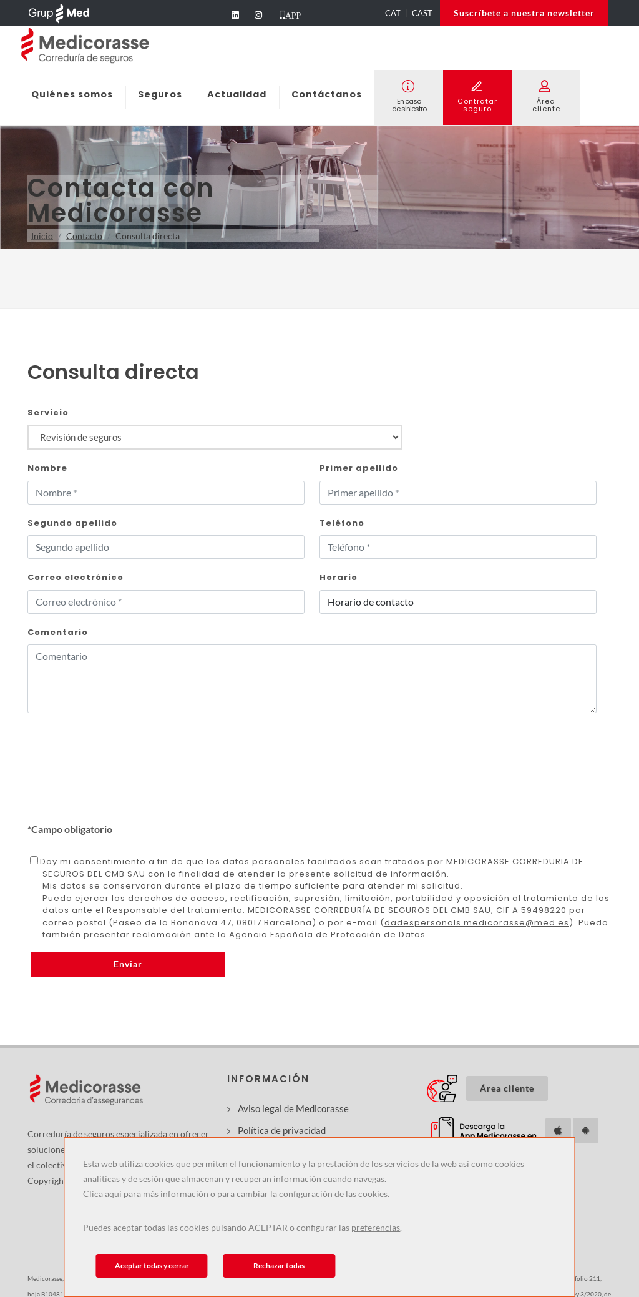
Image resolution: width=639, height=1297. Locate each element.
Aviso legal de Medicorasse (293, 1108)
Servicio (48, 412)
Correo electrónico (75, 577)
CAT (393, 13)
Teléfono (342, 523)
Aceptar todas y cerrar (152, 1265)
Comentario (57, 632)
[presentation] (122, 797)
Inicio (42, 235)
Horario (339, 577)
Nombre (47, 468)
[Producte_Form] (214, 437)
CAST (422, 13)
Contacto (84, 235)
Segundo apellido (72, 523)
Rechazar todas (279, 1265)
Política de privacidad (282, 1130)
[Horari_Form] (458, 602)
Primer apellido (359, 468)
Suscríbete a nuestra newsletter (524, 12)
